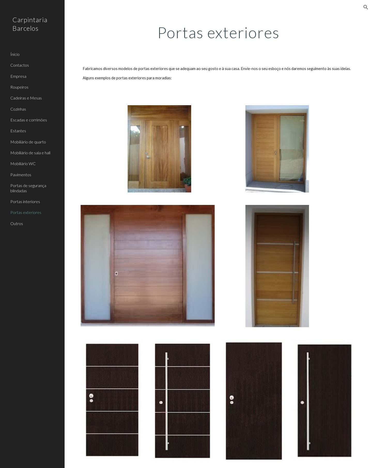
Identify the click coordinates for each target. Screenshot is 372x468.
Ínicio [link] (15, 54)
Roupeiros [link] (19, 87)
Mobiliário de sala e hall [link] (30, 152)
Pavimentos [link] (20, 174)
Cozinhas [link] (18, 108)
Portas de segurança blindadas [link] (28, 188)
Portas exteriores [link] (25, 212)
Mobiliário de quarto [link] (28, 141)
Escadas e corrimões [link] (28, 119)
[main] (218, 32)
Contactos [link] (19, 65)
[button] (366, 7)
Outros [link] (16, 223)
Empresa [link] (18, 76)
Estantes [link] (18, 130)
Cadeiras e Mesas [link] (26, 97)
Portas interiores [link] (25, 201)
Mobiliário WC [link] (23, 163)
